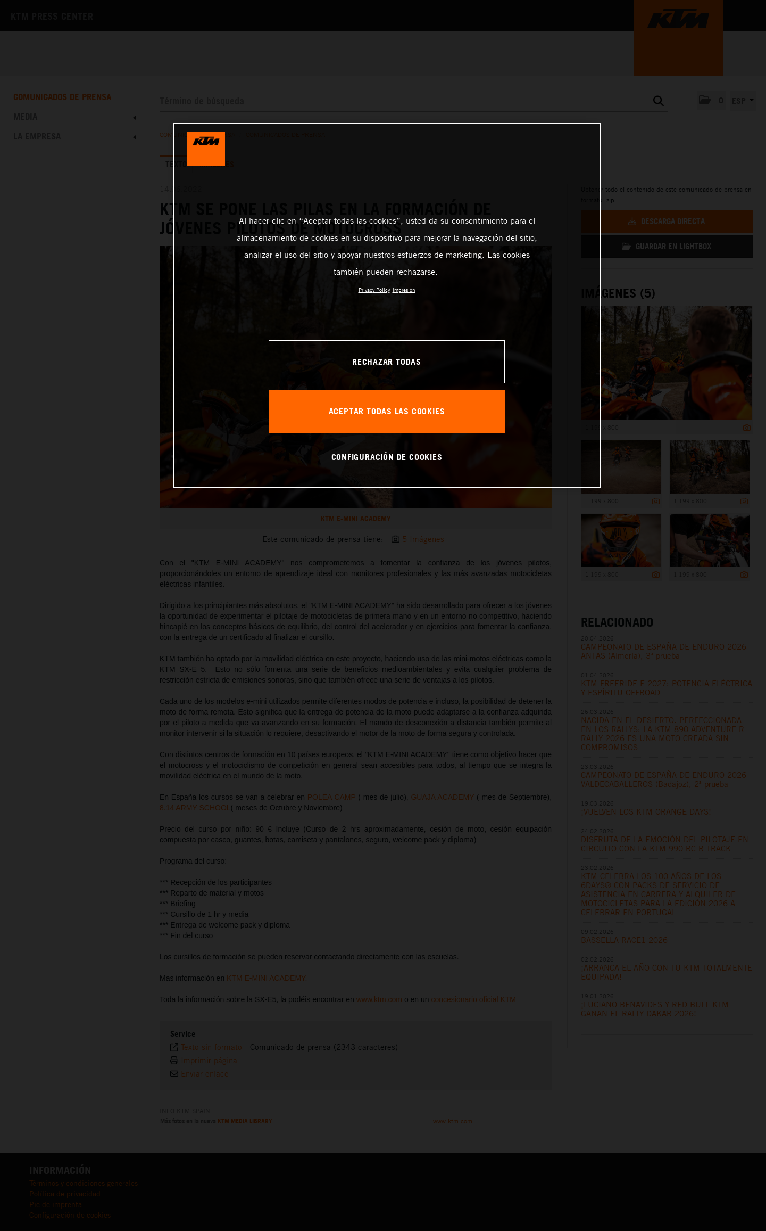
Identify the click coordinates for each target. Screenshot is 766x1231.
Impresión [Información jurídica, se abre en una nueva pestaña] (404, 289)
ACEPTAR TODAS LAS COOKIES (387, 411)
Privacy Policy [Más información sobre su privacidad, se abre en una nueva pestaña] (374, 289)
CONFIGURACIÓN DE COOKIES (387, 457)
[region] (387, 305)
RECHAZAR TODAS (386, 361)
